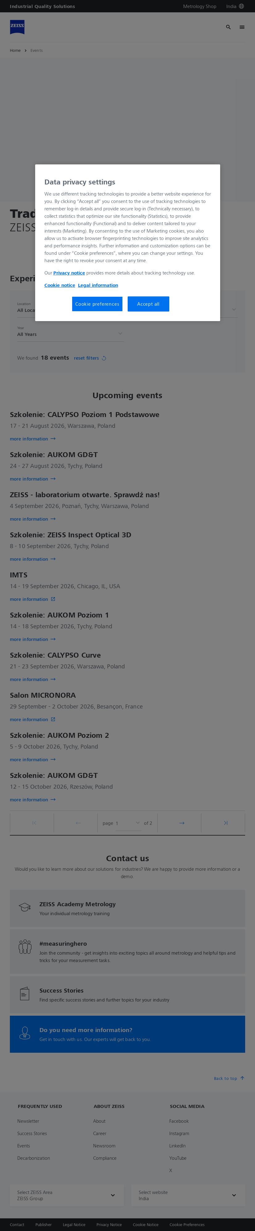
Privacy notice (69, 272)
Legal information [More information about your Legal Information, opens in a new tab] (98, 285)
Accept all (148, 303)
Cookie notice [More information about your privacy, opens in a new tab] (59, 285)
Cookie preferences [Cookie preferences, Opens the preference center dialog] (97, 303)
